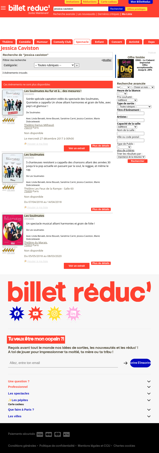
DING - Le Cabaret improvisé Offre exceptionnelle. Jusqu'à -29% (144, 65)
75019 (28, 127)
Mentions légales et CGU (94, 446)
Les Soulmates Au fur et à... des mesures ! (52, 91)
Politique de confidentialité (57, 446)
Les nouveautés (86, 14)
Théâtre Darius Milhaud (39, 125)
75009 (28, 191)
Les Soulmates (34, 154)
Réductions (90, 1)
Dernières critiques (108, 14)
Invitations (72, 1)
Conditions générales (22, 446)
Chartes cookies (124, 446)
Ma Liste (127, 14)
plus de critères (125, 150)
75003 (28, 245)
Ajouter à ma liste (37, 143)
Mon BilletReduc (141, 1)
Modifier (107, 60)
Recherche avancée (64, 14)
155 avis (11, 123)
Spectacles (29, 94)
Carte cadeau (109, 1)
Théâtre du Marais (35, 242)
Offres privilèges (136, 9)
